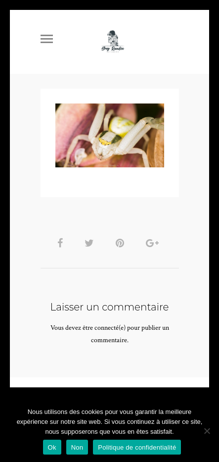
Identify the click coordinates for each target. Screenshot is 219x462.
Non (77, 447)
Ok (52, 447)
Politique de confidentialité (137, 447)
